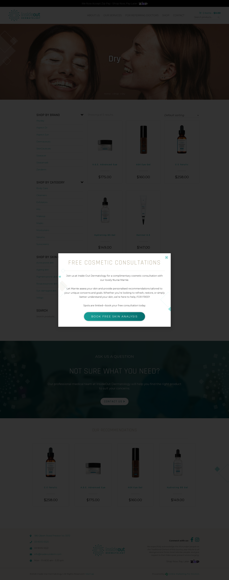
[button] (166, 257)
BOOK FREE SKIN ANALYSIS (114, 316)
